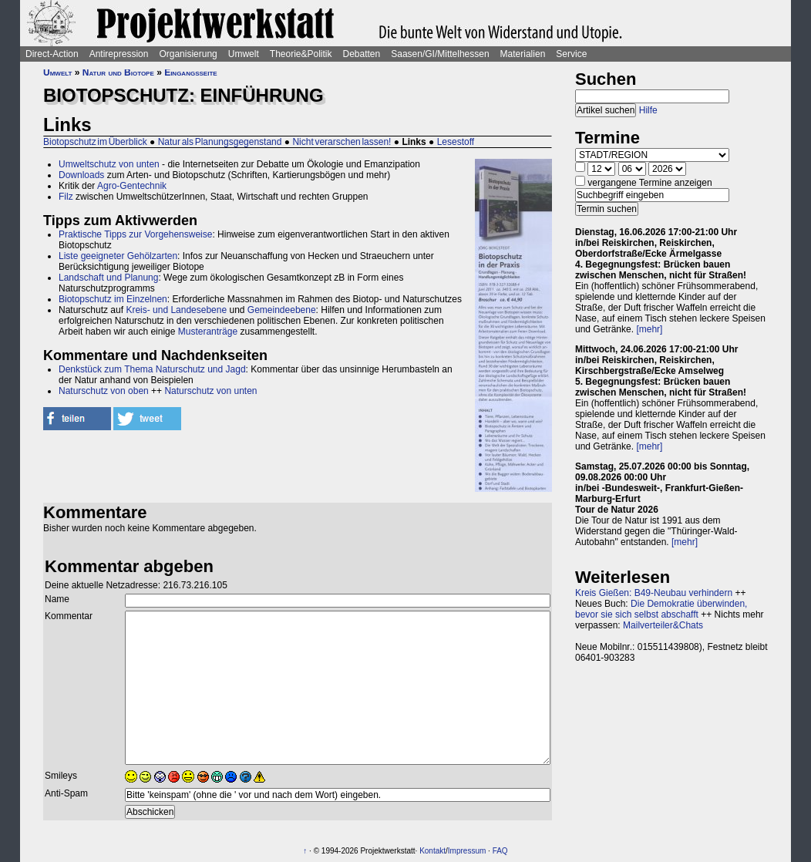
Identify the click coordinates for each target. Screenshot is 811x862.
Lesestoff (455, 141)
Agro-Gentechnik (132, 185)
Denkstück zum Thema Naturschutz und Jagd (152, 369)
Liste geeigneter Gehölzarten (118, 256)
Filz (66, 196)
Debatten (362, 54)
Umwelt (243, 54)
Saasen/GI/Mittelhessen (440, 54)
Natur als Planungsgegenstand (220, 141)
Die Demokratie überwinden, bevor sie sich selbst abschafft (661, 609)
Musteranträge (207, 331)
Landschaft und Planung (108, 277)
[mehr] (649, 329)
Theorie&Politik (301, 54)
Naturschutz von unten (210, 391)
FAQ (500, 851)
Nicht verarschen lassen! (341, 141)
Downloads (81, 175)
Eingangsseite (190, 72)
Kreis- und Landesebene (176, 310)
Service (571, 54)
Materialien (523, 54)
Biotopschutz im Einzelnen (113, 299)
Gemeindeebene (281, 310)
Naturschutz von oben (104, 391)
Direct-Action (52, 54)
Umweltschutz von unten (109, 164)
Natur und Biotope (118, 72)
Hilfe (648, 110)
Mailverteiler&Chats (663, 625)
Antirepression (119, 54)
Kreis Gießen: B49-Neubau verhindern (653, 593)
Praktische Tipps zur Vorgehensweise (135, 234)
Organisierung (188, 54)
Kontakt (432, 851)
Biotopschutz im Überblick (95, 141)
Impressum (467, 851)
